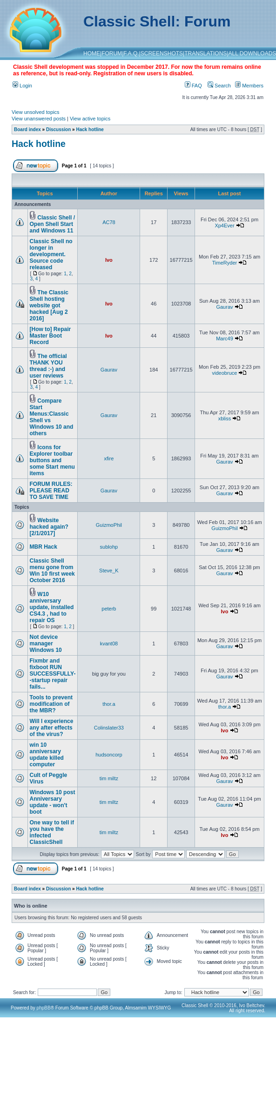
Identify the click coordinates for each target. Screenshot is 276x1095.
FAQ (193, 85)
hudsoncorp (108, 754)
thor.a (108, 704)
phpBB (44, 1007)
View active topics (90, 118)
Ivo (109, 260)
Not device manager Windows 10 (46, 643)
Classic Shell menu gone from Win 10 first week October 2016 (52, 570)
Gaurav (224, 307)
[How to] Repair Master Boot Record (50, 335)
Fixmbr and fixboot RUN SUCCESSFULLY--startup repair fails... (53, 673)
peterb (108, 608)
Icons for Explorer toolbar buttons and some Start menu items (52, 460)
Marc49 (224, 338)
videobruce (224, 373)
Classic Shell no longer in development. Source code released (51, 254)
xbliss (224, 418)
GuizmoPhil (109, 525)
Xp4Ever (224, 225)
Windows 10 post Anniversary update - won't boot (52, 802)
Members (249, 85)
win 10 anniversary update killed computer (47, 755)
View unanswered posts (39, 118)
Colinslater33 (109, 727)
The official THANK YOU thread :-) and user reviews (48, 366)
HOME (91, 53)
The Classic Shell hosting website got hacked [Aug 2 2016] (49, 305)
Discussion (58, 129)
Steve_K (109, 570)
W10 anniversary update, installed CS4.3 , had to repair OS (52, 607)
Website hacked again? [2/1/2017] (49, 527)
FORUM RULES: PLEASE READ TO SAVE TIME (51, 490)
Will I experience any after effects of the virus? (52, 727)
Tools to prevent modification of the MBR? (51, 704)
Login (22, 85)
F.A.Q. (131, 53)
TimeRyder (224, 262)
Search (219, 85)
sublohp (109, 547)
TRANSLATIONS (205, 53)
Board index (27, 129)
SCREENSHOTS (162, 53)
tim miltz (109, 778)
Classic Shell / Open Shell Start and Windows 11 (52, 224)
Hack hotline (89, 129)
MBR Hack (43, 547)
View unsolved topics (36, 112)
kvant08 (109, 643)
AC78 (108, 222)
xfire (109, 458)
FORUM (111, 53)
